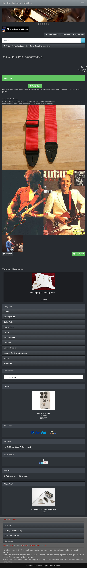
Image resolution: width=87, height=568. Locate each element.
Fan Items (7, 343)
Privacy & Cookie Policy (13, 530)
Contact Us (9, 541)
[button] (8, 15)
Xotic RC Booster (43, 413)
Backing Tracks (9, 317)
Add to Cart (35, 86)
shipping (84, 71)
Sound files (8, 363)
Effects (6, 332)
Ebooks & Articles (10, 348)
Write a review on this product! (17, 476)
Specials (7, 387)
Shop (10, 46)
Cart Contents (51, 35)
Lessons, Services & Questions (15, 353)
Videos (6, 358)
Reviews (7, 254)
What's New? (8, 484)
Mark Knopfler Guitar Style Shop (17, 3)
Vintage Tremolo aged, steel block (43, 509)
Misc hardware (19, 46)
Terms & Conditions (12, 536)
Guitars (6, 312)
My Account (78, 35)
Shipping (8, 525)
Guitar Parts (8, 322)
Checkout (65, 35)
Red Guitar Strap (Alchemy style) (38, 46)
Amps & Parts (9, 327)
